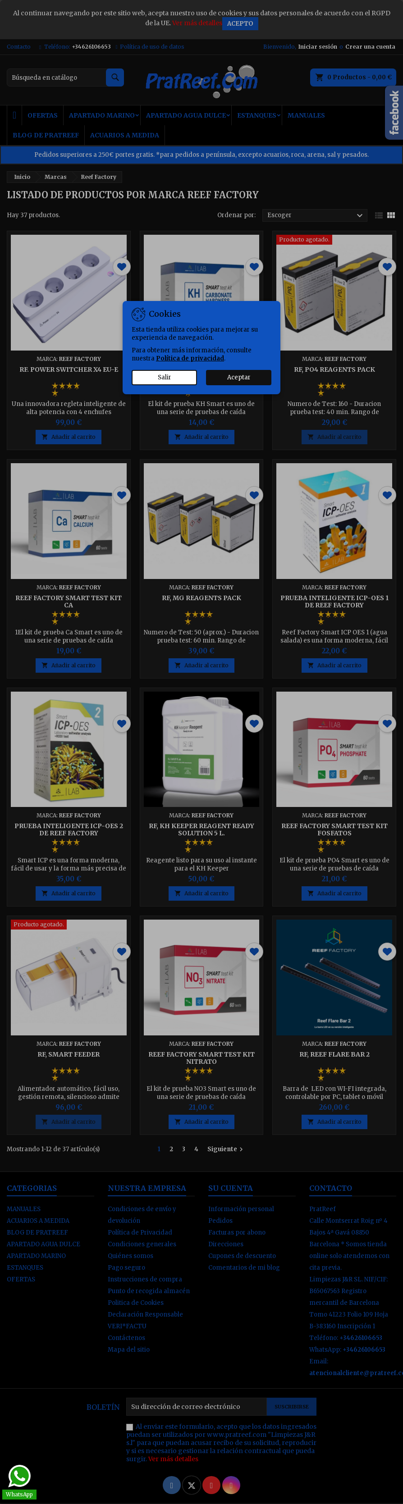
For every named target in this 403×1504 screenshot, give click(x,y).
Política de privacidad (190, 358)
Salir (164, 377)
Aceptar (239, 377)
